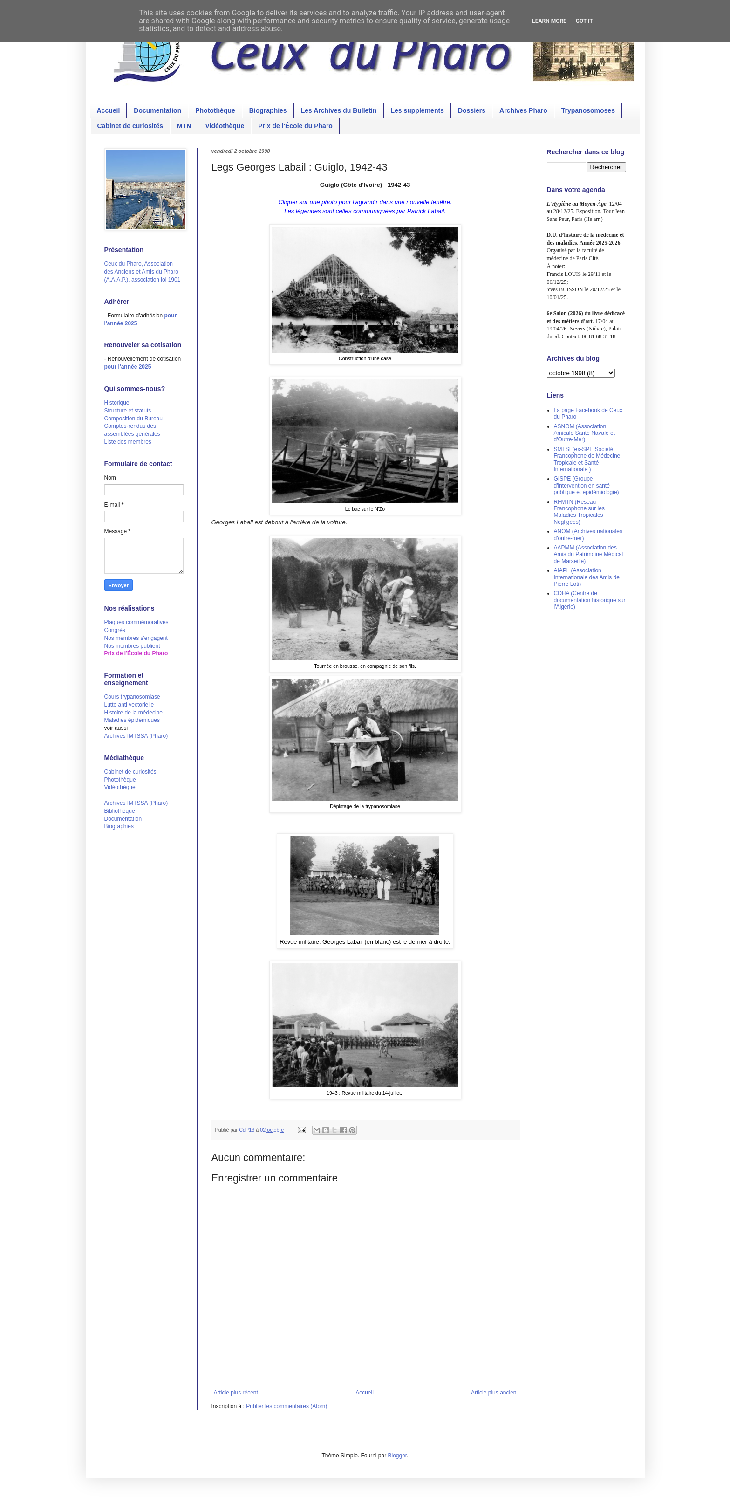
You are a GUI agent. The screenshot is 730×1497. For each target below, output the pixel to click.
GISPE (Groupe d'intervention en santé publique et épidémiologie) (586, 485)
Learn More (549, 21)
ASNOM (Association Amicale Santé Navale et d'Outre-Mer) (584, 433)
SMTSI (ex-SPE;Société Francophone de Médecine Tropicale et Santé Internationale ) (587, 459)
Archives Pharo (523, 110)
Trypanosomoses (588, 110)
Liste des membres (127, 442)
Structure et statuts (127, 410)
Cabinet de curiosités (130, 126)
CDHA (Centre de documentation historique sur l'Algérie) (590, 600)
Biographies (268, 110)
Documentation (157, 110)
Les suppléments (417, 110)
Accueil (108, 110)
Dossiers (471, 110)
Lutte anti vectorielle (129, 704)
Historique (117, 402)
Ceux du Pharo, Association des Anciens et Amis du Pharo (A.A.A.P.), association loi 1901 (142, 272)
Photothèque (215, 110)
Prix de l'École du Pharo (295, 126)
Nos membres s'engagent (136, 638)
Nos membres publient (132, 646)
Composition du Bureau (133, 418)
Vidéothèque (224, 126)
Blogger (397, 1455)
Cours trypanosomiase (132, 697)
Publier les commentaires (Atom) (286, 1406)
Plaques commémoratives (136, 622)
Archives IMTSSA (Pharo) (136, 736)
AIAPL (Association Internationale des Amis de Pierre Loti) (587, 577)
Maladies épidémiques (132, 720)
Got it (584, 21)
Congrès (114, 630)
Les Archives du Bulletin (339, 110)
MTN (184, 126)
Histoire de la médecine (133, 712)
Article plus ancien (493, 1392)
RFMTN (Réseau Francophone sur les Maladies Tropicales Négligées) (579, 512)
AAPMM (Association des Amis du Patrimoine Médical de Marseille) (588, 554)
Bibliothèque (119, 811)
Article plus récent (236, 1392)
